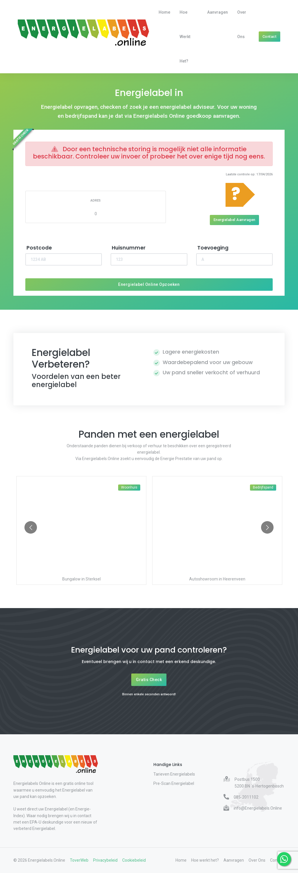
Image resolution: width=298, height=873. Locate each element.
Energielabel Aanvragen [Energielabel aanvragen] (235, 220)
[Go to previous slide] (30, 527)
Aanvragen (217, 12)
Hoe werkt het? (185, 36)
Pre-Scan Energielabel (173, 783)
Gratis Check (149, 679)
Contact (269, 36)
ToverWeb (79, 860)
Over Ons (241, 24)
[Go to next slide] (267, 527)
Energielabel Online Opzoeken (149, 284)
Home (164, 12)
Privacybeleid (105, 860)
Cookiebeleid (134, 860)
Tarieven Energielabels (174, 774)
